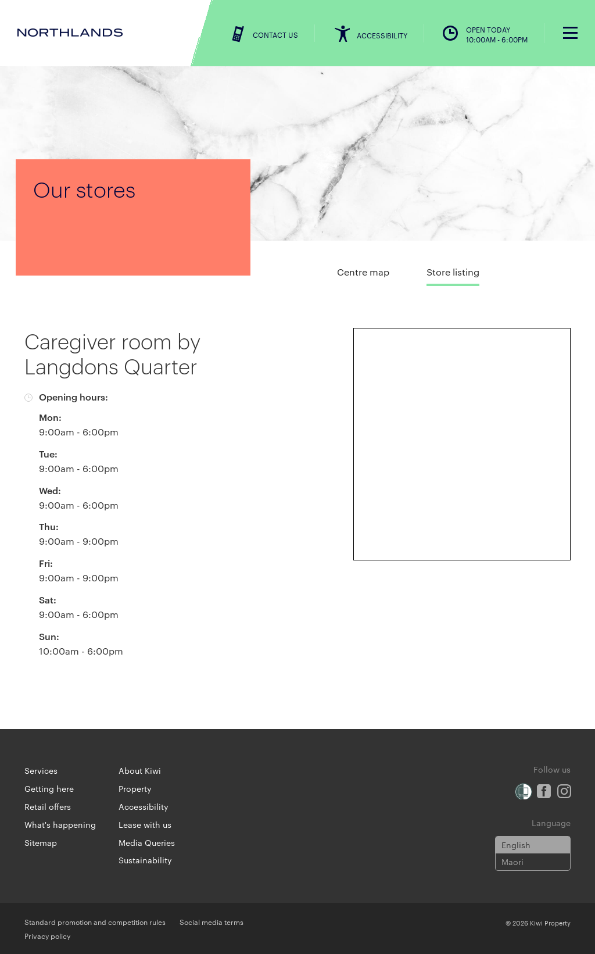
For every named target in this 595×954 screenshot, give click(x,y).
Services (41, 770)
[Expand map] (462, 444)
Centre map (363, 272)
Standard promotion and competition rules (95, 921)
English (516, 845)
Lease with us (145, 824)
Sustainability (145, 860)
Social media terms (211, 921)
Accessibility (144, 806)
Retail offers (47, 806)
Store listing (452, 272)
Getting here (49, 788)
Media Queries (147, 842)
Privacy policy (47, 935)
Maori (512, 861)
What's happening (60, 824)
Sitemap (40, 842)
